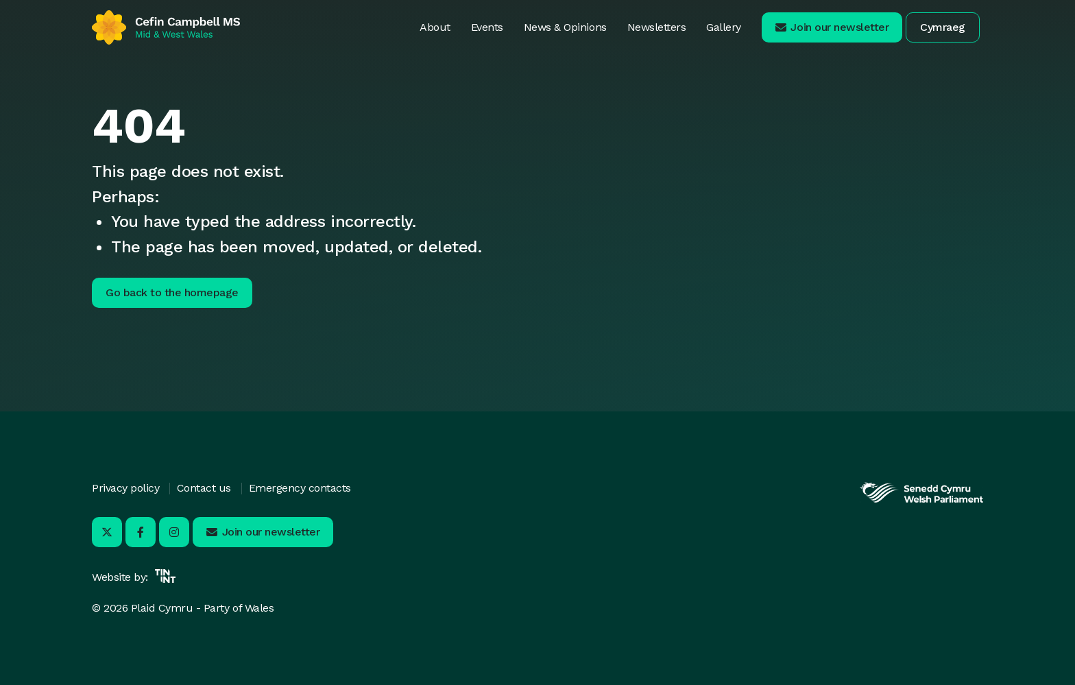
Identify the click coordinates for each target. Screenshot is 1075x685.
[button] (832, 27)
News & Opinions (565, 27)
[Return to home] (166, 27)
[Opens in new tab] (921, 500)
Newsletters (656, 27)
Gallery (723, 27)
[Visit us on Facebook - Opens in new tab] (140, 532)
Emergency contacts (300, 487)
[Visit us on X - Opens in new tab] (107, 532)
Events (487, 27)
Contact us (204, 487)
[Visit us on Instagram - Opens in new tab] (174, 532)
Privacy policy (125, 487)
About (435, 27)
